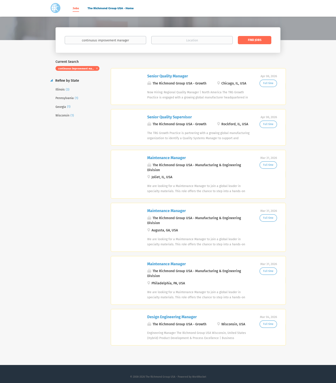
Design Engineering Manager (172, 317)
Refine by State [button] (66, 80)
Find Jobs (254, 40)
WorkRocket (199, 376)
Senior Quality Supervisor (169, 117)
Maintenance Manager (166, 157)
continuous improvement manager (78, 68)
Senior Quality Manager (167, 76)
